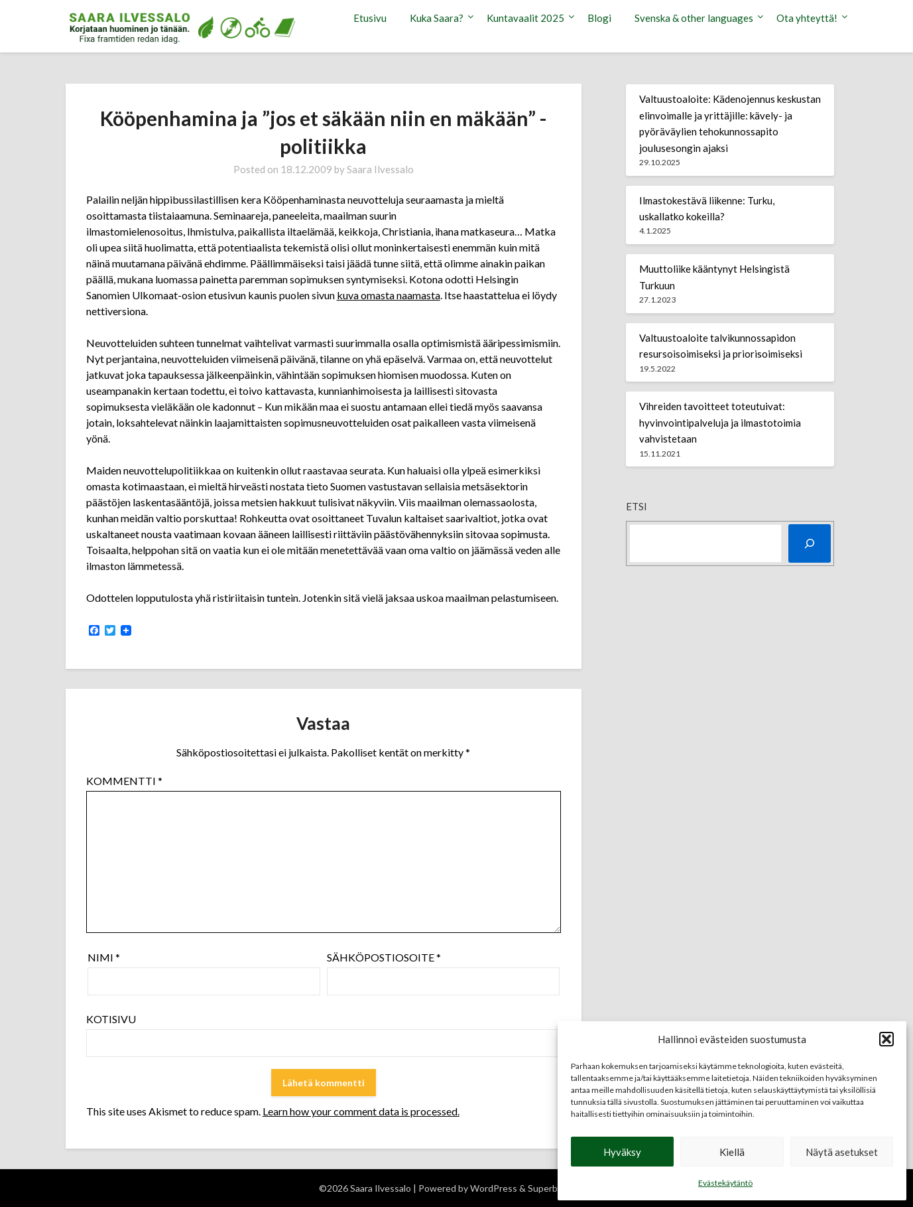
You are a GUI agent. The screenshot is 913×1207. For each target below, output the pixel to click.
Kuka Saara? (436, 18)
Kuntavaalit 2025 (525, 18)
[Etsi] (809, 543)
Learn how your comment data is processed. (361, 1111)
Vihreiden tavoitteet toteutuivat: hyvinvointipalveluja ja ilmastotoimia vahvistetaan (720, 422)
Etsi (636, 506)
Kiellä (732, 1152)
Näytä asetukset (842, 1152)
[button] (886, 1039)
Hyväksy (622, 1152)
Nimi (104, 957)
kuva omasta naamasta (388, 295)
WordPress (493, 1188)
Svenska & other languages (694, 18)
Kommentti (124, 780)
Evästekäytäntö (725, 1183)
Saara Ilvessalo (380, 169)
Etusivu (370, 18)
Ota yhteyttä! (806, 18)
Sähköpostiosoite (384, 957)
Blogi (599, 18)
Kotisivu (111, 1019)
